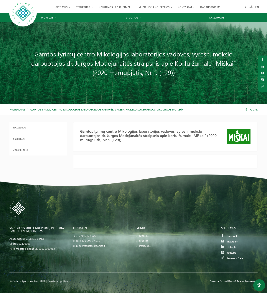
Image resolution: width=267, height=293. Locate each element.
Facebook (229, 236)
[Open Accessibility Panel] (259, 285)
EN (257, 7)
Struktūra (83, 7)
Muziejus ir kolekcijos (154, 7)
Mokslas (144, 235)
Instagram (229, 241)
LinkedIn (228, 247)
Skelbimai (18, 138)
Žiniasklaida (20, 149)
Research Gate (232, 258)
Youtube (228, 252)
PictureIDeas (227, 281)
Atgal (251, 109)
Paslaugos (145, 245)
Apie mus (61, 7)
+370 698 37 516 (90, 240)
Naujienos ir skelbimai (114, 7)
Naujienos (19, 127)
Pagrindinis (17, 109)
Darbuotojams (210, 7)
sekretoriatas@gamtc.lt (92, 245)
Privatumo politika (58, 281)
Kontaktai (185, 7)
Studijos (143, 240)
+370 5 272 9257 (87, 235)
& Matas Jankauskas (246, 281)
